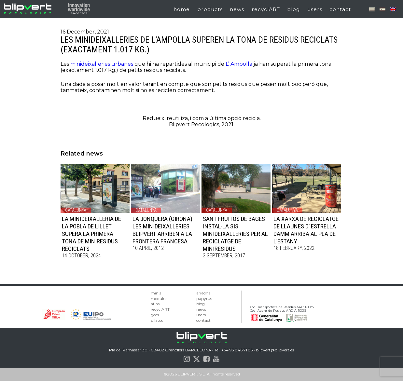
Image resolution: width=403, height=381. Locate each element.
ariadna (203, 293)
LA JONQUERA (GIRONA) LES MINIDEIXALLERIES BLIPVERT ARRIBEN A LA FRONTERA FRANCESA (162, 230)
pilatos (157, 320)
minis (156, 293)
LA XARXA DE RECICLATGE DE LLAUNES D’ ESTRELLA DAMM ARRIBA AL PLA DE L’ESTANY (306, 230)
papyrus (204, 298)
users (314, 9)
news (237, 9)
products (210, 9)
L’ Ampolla (239, 64)
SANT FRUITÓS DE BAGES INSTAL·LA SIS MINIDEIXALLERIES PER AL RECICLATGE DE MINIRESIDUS (235, 233)
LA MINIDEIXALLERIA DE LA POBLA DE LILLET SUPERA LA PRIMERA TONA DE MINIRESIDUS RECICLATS (91, 233)
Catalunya (75, 210)
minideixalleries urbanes (101, 64)
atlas (155, 303)
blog (293, 9)
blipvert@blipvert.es (275, 349)
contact (340, 9)
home (182, 9)
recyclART (266, 9)
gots (155, 314)
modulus (159, 298)
